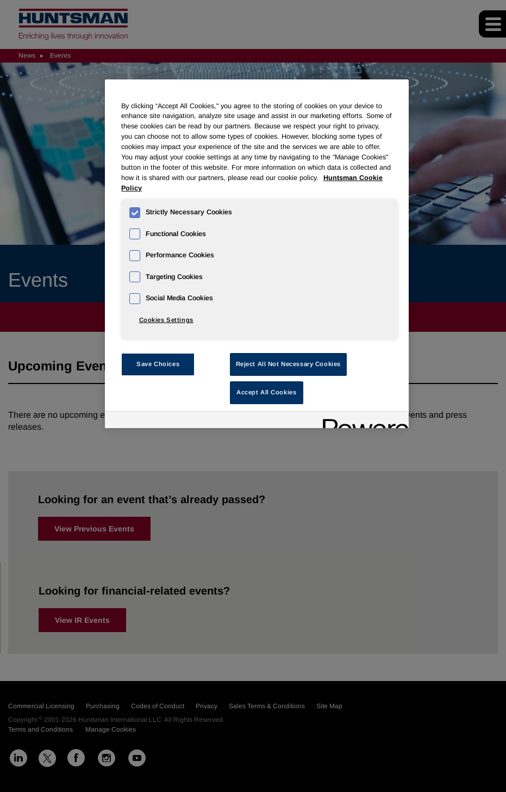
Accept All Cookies (266, 392)
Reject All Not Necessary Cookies (288, 364)
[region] (257, 253)
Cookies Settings (166, 320)
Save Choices (157, 364)
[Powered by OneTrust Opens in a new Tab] (362, 421)
